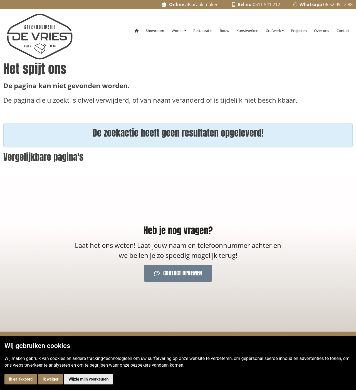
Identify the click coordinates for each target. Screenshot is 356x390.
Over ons (321, 30)
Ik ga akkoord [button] (21, 379)
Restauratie (202, 30)
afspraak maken (190, 4)
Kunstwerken (247, 30)
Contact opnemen (178, 273)
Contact (343, 30)
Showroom (155, 30)
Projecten (299, 30)
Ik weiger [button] (50, 379)
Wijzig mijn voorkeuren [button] (88, 379)
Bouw (224, 30)
